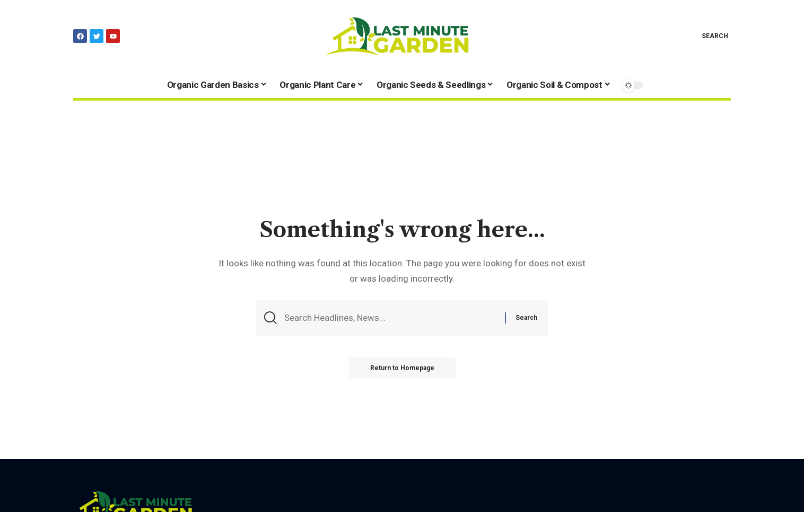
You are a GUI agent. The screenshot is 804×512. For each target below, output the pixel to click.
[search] (707, 36)
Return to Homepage (402, 368)
